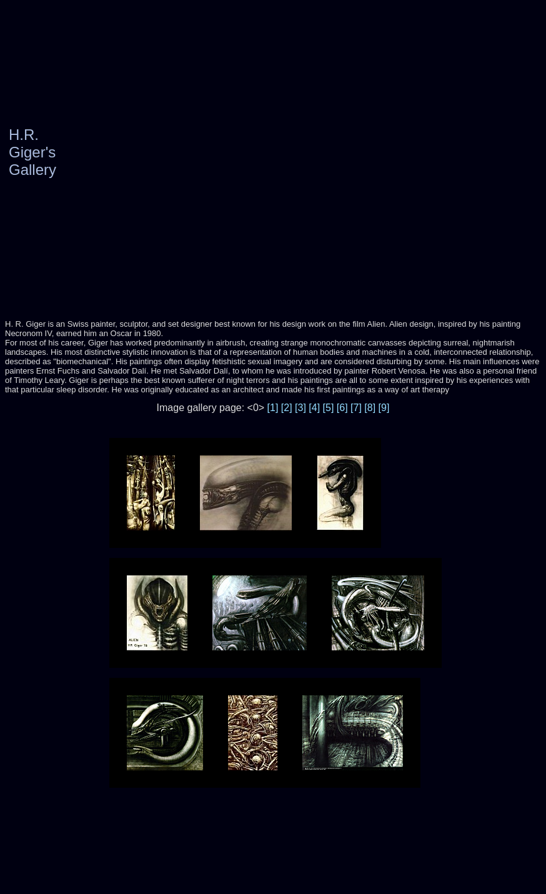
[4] (314, 407)
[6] (342, 407)
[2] (286, 407)
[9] (384, 407)
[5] (328, 407)
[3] (300, 407)
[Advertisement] (163, 152)
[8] (369, 407)
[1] (273, 407)
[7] (356, 407)
